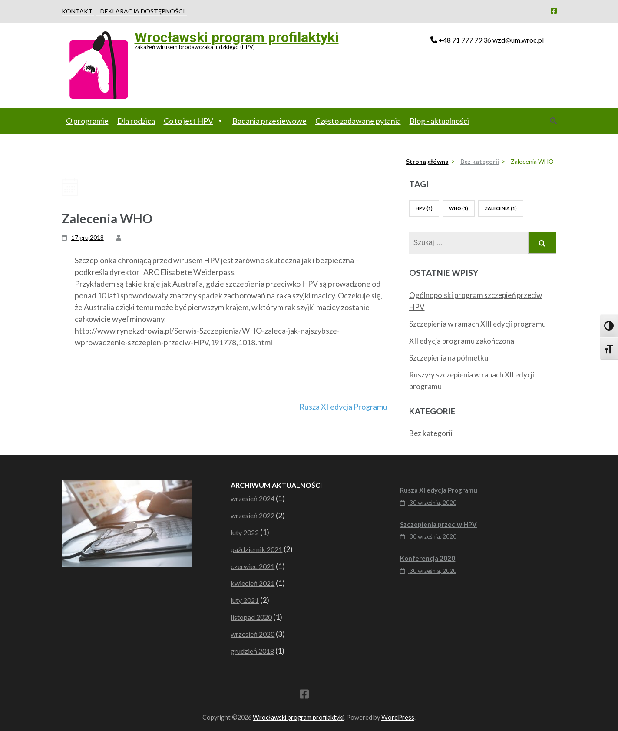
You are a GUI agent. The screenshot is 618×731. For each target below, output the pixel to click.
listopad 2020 (251, 617)
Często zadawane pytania (358, 121)
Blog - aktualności (439, 121)
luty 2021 (245, 600)
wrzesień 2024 (252, 498)
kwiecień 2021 (252, 583)
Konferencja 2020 (427, 558)
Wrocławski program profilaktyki (237, 37)
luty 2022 (245, 532)
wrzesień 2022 (252, 515)
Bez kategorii (431, 433)
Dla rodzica (136, 121)
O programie (87, 121)
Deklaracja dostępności (142, 11)
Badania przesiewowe (269, 121)
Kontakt (77, 11)
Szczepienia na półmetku (448, 357)
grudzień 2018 (252, 651)
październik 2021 (256, 549)
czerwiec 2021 (252, 566)
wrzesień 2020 (252, 634)
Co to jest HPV (194, 121)
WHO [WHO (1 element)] (458, 208)
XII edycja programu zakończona (461, 340)
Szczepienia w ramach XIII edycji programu (477, 323)
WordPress (397, 717)
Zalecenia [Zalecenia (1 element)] (501, 208)
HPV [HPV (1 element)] (424, 208)
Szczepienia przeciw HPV (438, 524)
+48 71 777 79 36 (465, 40)
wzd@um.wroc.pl (518, 40)
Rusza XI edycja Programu (343, 406)
